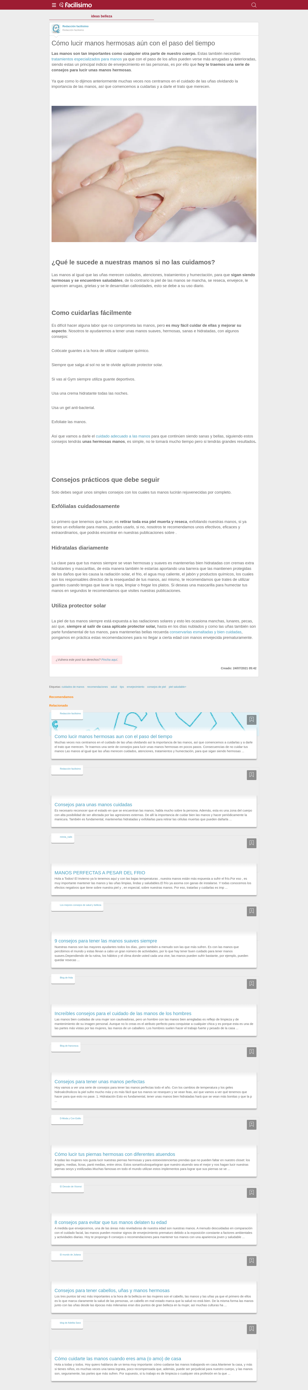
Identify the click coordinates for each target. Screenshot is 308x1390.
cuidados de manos (73, 676)
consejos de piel (156, 676)
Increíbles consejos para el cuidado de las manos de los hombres (123, 1002)
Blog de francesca (69, 1034)
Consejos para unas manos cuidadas (93, 793)
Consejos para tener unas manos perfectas (100, 1070)
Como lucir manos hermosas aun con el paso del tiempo (113, 725)
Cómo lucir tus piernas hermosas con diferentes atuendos (115, 1143)
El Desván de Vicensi (71, 1175)
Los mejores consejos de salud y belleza (80, 894)
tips (122, 676)
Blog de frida (66, 966)
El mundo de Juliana (70, 1243)
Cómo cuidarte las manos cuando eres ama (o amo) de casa (118, 1347)
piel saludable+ (177, 676)
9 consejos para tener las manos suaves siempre (106, 930)
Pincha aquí (109, 648)
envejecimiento (135, 676)
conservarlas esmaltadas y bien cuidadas (205, 632)
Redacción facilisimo (75, 26)
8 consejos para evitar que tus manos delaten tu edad (111, 1211)
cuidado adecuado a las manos (123, 436)
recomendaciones (97, 676)
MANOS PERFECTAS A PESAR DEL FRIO (100, 861)
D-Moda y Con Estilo (70, 1107)
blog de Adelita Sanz (70, 1311)
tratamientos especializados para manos (87, 59)
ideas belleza (101, 16)
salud (114, 676)
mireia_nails (66, 825)
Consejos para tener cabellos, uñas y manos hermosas (112, 1279)
